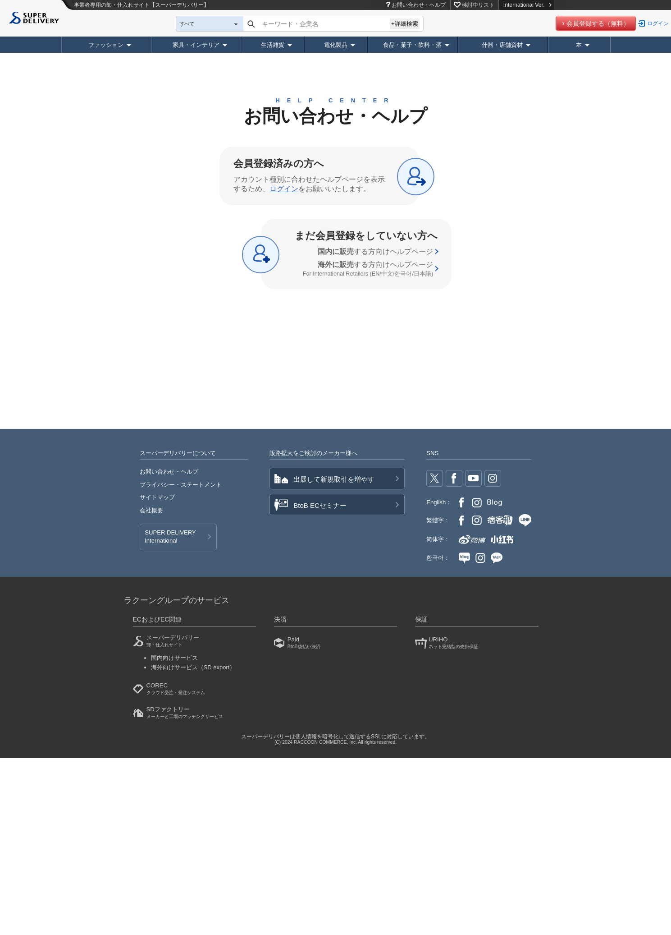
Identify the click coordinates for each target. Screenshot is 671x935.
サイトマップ (157, 497)
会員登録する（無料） (598, 23)
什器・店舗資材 (502, 44)
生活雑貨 (272, 44)
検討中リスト (478, 5)
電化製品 (335, 44)
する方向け (375, 251)
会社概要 (151, 510)
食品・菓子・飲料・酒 (412, 44)
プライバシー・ (181, 484)
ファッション (105, 44)
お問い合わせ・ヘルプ (419, 5)
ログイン (658, 23)
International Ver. (527, 5)
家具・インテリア (196, 44)
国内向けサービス (174, 657)
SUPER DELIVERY (170, 537)
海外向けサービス (193, 667)
